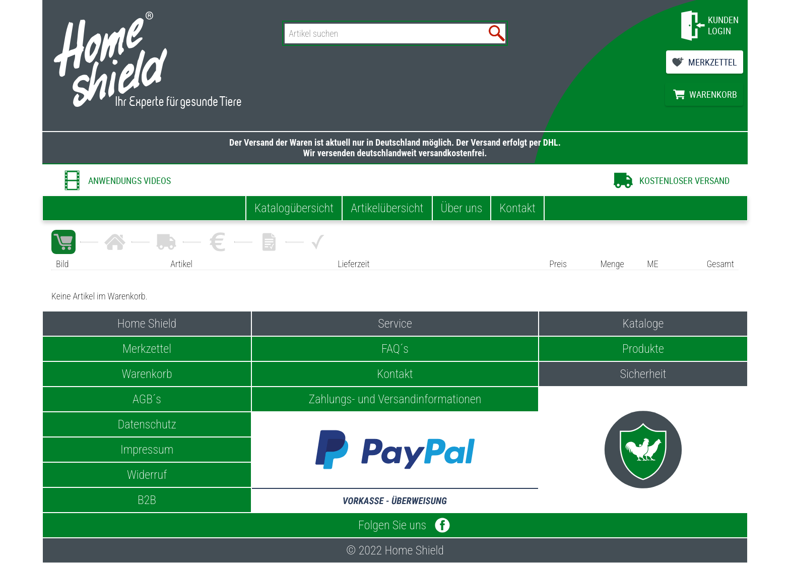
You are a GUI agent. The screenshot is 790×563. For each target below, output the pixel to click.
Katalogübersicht (294, 208)
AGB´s (147, 399)
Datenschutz (146, 424)
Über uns (462, 208)
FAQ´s (395, 349)
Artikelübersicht (387, 208)
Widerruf (147, 475)
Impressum (146, 450)
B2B (147, 500)
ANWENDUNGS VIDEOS (129, 180)
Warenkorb (147, 374)
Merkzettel (146, 349)
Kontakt (517, 208)
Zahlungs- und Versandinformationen (395, 399)
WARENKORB (713, 94)
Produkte (643, 349)
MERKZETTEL (712, 62)
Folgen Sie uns (395, 525)
